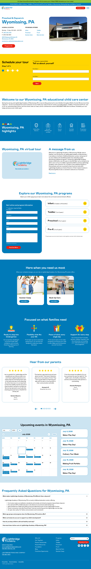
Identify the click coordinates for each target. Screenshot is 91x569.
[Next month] (48, 434)
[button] (41, 408)
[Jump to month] (6, 430)
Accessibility (21, 561)
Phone (7, 220)
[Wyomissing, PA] (7, 8)
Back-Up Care (40, 35)
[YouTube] (79, 545)
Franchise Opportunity (41, 551)
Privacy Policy (5, 561)
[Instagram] (82, 545)
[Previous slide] (37, 408)
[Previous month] (3, 434)
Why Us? (37, 538)
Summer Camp (29, 35)
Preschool (27, 32)
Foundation (38, 547)
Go (20, 430)
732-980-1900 (6, 554)
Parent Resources (40, 545)
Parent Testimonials (40, 542)
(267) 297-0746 (7, 32)
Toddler (39, 30)
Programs (59, 538)
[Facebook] (85, 545)
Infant (26, 30)
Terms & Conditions (13, 561)
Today (54, 434)
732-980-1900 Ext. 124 (8, 549)
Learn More (24, 301)
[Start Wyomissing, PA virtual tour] (22, 165)
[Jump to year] (14, 430)
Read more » (52, 173)
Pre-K (38, 32)
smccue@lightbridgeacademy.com (11, 547)
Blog (36, 549)
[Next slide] (53, 408)
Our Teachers (39, 540)
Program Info (8, 46)
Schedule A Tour (80, 8)
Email (7, 226)
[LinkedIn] (88, 545)
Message (8, 232)
